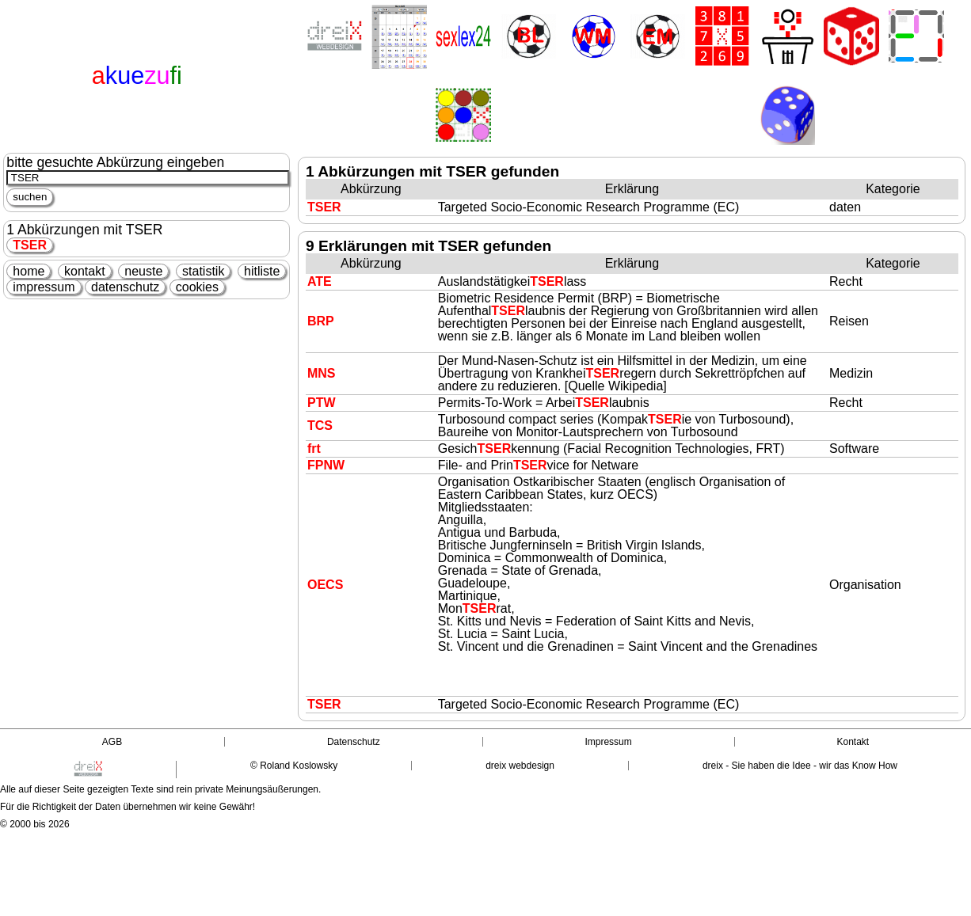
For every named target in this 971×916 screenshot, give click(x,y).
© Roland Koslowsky (293, 765)
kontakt (84, 271)
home (28, 271)
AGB (112, 742)
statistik (203, 271)
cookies (197, 287)
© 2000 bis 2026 (35, 824)
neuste (143, 271)
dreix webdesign (520, 765)
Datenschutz (353, 742)
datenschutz (125, 287)
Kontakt (852, 742)
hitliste (262, 271)
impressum (43, 287)
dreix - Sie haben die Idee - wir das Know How (800, 765)
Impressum (608, 742)
